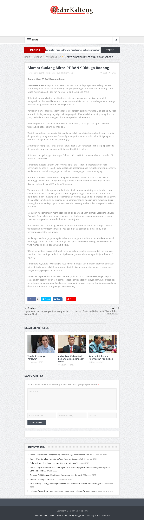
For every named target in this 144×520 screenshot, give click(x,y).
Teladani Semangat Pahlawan (36, 357)
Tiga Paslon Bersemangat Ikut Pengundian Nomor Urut (46, 312)
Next (115, 308)
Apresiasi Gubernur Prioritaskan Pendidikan (101, 357)
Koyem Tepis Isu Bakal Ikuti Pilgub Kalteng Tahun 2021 (97, 312)
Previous (30, 308)
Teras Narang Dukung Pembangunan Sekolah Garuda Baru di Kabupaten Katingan (65, 483)
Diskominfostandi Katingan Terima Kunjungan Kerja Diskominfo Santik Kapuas (63, 491)
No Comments (67, 73)
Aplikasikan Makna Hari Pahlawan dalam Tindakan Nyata (71, 359)
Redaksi (106, 515)
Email (113, 73)
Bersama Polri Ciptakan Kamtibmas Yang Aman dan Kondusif (56, 475)
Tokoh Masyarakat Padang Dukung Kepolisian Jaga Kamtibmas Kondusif (73, 50)
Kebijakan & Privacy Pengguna (70, 515)
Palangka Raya (54, 73)
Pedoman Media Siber (44, 515)
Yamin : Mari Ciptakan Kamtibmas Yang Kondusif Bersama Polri (57, 459)
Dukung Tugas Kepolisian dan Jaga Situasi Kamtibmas (53, 463)
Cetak (103, 73)
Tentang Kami (93, 515)
